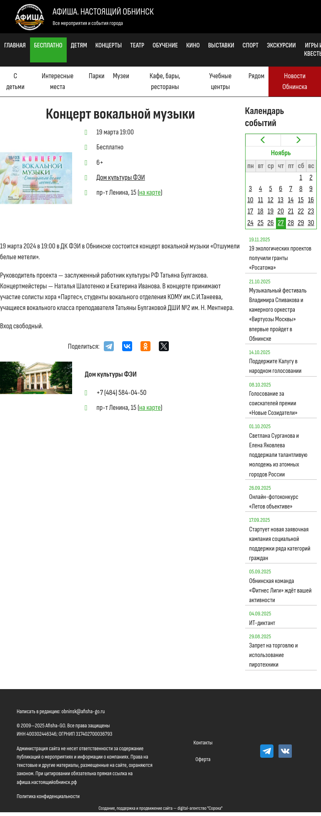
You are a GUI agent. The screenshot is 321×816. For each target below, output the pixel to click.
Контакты (203, 742)
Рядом (256, 76)
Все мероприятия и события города (88, 23)
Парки (97, 76)
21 (291, 211)
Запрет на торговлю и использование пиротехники (273, 655)
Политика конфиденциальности (48, 796)
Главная (15, 46)
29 (301, 222)
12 (270, 200)
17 (250, 211)
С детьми (15, 81)
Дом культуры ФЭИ (120, 177)
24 (250, 222)
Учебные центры (220, 81)
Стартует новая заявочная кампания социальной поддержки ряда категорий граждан (280, 544)
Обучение (165, 46)
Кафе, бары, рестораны (165, 81)
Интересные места (57, 81)
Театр (137, 46)
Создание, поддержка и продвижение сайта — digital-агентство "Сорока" (160, 808)
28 (291, 222)
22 (301, 211)
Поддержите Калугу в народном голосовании (275, 366)
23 (311, 211)
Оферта (203, 759)
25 (260, 222)
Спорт (250, 46)
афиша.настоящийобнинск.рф (47, 782)
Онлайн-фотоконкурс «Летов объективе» (273, 502)
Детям (79, 46)
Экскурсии (281, 46)
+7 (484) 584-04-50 (121, 392)
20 (280, 211)
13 (280, 200)
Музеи (121, 76)
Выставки (221, 46)
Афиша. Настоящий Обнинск (103, 11)
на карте (150, 192)
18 (260, 211)
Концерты (108, 46)
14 (291, 200)
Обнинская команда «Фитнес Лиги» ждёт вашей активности (280, 590)
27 (281, 222)
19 (270, 211)
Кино (193, 46)
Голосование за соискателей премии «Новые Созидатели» (273, 403)
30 (311, 222)
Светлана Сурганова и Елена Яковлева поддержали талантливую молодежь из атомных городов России (278, 455)
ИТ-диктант (262, 623)
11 (260, 200)
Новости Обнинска (294, 81)
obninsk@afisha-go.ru (83, 711)
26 (270, 222)
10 (250, 200)
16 (311, 200)
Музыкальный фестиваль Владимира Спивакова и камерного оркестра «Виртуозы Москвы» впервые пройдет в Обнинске (278, 315)
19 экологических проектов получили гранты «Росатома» (280, 258)
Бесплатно (48, 46)
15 (301, 200)
